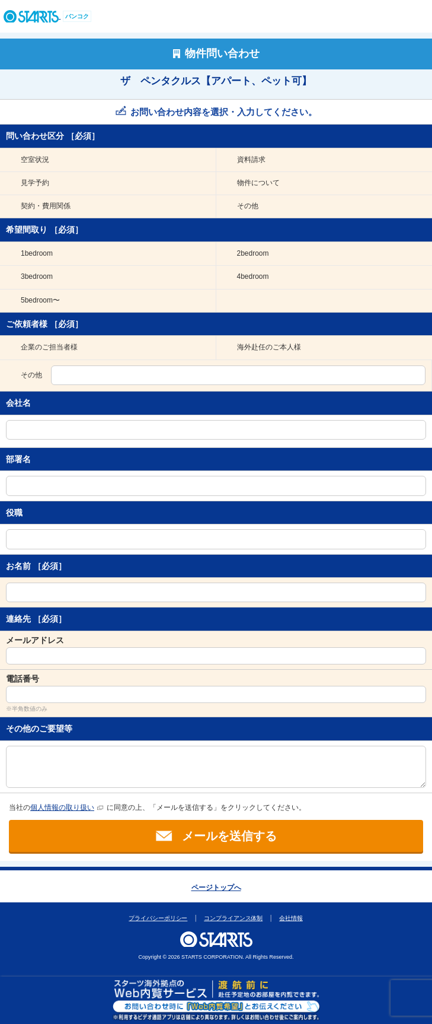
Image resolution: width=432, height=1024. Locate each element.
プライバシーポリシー (158, 918)
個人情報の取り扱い (62, 807)
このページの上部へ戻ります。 (216, 870)
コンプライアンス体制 (233, 918)
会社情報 (291, 918)
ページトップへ (216, 887)
